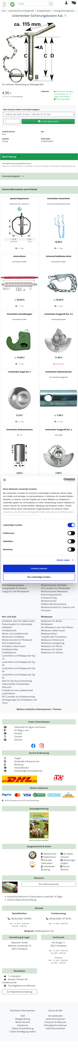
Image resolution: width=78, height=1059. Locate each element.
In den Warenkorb (48, 121)
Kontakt (12, 733)
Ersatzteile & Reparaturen (20, 761)
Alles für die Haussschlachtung (17, 680)
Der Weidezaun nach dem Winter (57, 627)
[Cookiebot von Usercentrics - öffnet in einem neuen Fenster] (63, 479)
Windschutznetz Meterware (54, 591)
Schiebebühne (9, 652)
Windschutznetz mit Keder (54, 585)
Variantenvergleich (13, 176)
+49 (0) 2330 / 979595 (19, 918)
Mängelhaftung (22, 1019)
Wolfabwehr (47, 624)
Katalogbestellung (39, 808)
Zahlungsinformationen (55, 1025)
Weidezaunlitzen (49, 633)
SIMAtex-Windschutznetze (53, 604)
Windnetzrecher (49, 600)
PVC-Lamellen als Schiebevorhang (18, 696)
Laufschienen (8, 693)
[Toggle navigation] (4, 4)
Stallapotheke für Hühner (14, 588)
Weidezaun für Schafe (51, 649)
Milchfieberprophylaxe (13, 585)
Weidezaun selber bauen (53, 630)
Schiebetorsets (9, 630)
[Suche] (33, 4)
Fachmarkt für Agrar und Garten (24, 727)
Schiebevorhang (49, 597)
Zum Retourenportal (49, 884)
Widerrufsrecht (22, 1022)
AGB (23, 1015)
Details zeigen (63, 560)
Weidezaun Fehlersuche (52, 639)
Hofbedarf (7, 627)
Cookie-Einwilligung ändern (22, 1031)
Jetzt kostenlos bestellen (39, 840)
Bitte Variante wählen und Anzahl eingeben (21, 109)
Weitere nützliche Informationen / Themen (39, 709)
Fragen (11, 758)
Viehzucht (7, 687)
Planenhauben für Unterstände (17, 624)
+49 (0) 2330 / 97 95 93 (58, 918)
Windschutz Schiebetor (13, 636)
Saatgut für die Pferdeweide (15, 591)
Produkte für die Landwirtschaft (17, 690)
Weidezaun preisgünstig (52, 643)
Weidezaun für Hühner (52, 652)
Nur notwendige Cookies (39, 577)
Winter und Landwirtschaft (15, 633)
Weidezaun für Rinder (51, 621)
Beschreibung (11, 156)
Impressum (22, 1025)
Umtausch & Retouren (55, 1022)
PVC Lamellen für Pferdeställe (55, 588)
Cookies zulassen (39, 568)
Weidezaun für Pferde (51, 646)
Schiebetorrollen (10, 649)
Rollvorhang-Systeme (51, 594)
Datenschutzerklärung (22, 1028)
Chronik (12, 736)
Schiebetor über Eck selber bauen (18, 621)
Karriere (12, 739)
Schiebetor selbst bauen (13, 646)
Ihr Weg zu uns (15, 730)
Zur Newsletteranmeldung (19, 991)
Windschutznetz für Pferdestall (17, 639)
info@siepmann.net (44, 931)
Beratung (12, 764)
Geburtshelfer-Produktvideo (15, 684)
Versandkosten (18, 97)
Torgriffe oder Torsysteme (53, 636)
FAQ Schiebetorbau (11, 643)
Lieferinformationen (55, 1019)
